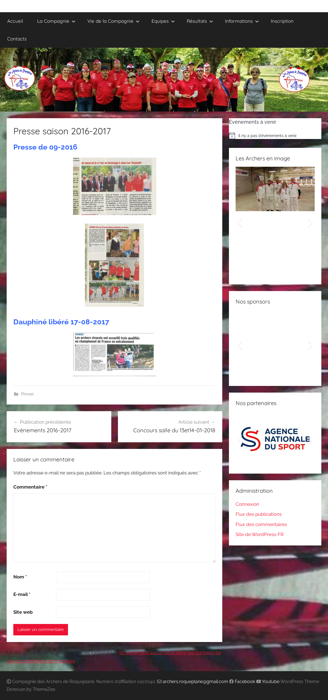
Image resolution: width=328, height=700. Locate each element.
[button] (239, 222)
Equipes (163, 21)
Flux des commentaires (261, 524)
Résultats (200, 21)
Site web (23, 612)
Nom (20, 577)
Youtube (270, 681)
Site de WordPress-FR (260, 534)
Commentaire (30, 487)
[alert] (275, 135)
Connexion (247, 504)
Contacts (17, 39)
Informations (242, 21)
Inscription (282, 21)
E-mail (22, 594)
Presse (27, 393)
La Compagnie (56, 21)
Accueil (15, 21)
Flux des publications (259, 514)
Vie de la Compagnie (113, 21)
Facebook (245, 681)
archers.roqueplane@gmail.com (195, 681)
